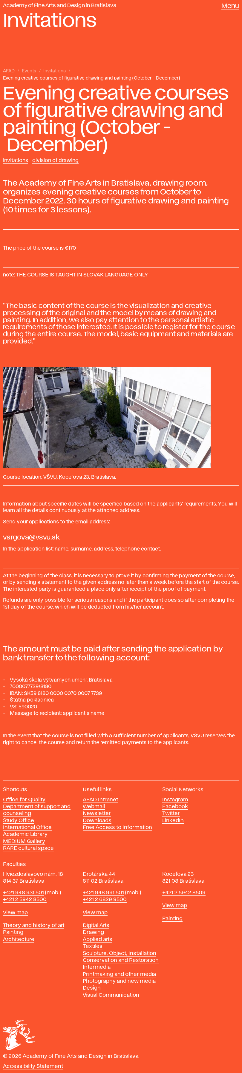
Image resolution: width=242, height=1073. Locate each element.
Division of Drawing (55, 160)
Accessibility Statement (33, 1066)
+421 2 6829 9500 (105, 899)
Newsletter (97, 813)
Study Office (18, 820)
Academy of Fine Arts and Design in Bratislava (59, 5)
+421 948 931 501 (23, 892)
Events (29, 71)
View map (15, 912)
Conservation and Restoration (121, 960)
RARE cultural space (28, 848)
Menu (230, 6)
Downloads (97, 820)
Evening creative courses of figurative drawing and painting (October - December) (91, 78)
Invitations (54, 71)
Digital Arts (96, 925)
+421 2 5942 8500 (25, 899)
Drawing (93, 932)
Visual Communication (111, 995)
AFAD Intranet (100, 799)
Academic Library (25, 834)
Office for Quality (24, 799)
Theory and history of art (33, 925)
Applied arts (97, 939)
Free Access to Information (117, 827)
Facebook (175, 806)
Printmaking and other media (119, 974)
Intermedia (97, 967)
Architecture (18, 939)
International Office (27, 827)
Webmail (94, 806)
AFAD (9, 71)
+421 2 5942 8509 (184, 892)
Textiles (92, 946)
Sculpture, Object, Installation (119, 953)
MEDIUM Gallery (24, 841)
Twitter (171, 813)
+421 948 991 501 (103, 892)
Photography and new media (119, 981)
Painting (13, 932)
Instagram (175, 799)
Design (92, 988)
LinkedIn (173, 820)
